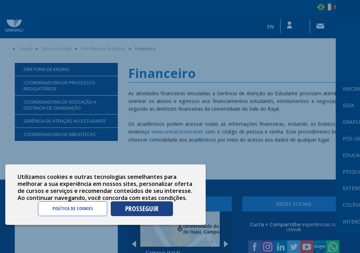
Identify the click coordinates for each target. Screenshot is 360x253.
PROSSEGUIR (142, 208)
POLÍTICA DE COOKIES (72, 208)
